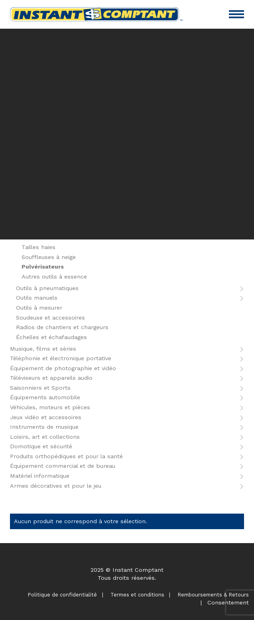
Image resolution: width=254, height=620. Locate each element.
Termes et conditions (137, 595)
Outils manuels (36, 297)
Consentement (228, 602)
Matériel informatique (39, 476)
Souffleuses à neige (49, 257)
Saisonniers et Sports (40, 388)
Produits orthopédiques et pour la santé (66, 456)
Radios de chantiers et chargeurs (62, 327)
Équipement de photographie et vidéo (63, 368)
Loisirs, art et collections (45, 437)
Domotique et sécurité (41, 446)
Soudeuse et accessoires (50, 317)
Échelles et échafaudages (51, 337)
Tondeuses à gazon (48, 227)
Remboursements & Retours (213, 595)
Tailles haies (38, 247)
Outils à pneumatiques (47, 288)
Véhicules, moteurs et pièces (50, 407)
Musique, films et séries (43, 348)
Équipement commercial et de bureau (62, 466)
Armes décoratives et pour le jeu (55, 486)
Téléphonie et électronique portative (60, 358)
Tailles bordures (44, 237)
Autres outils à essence (54, 276)
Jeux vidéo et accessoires (45, 417)
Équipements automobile (45, 397)
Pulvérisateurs (43, 266)
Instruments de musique (44, 427)
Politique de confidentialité (62, 595)
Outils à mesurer (39, 307)
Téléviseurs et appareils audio (51, 378)
